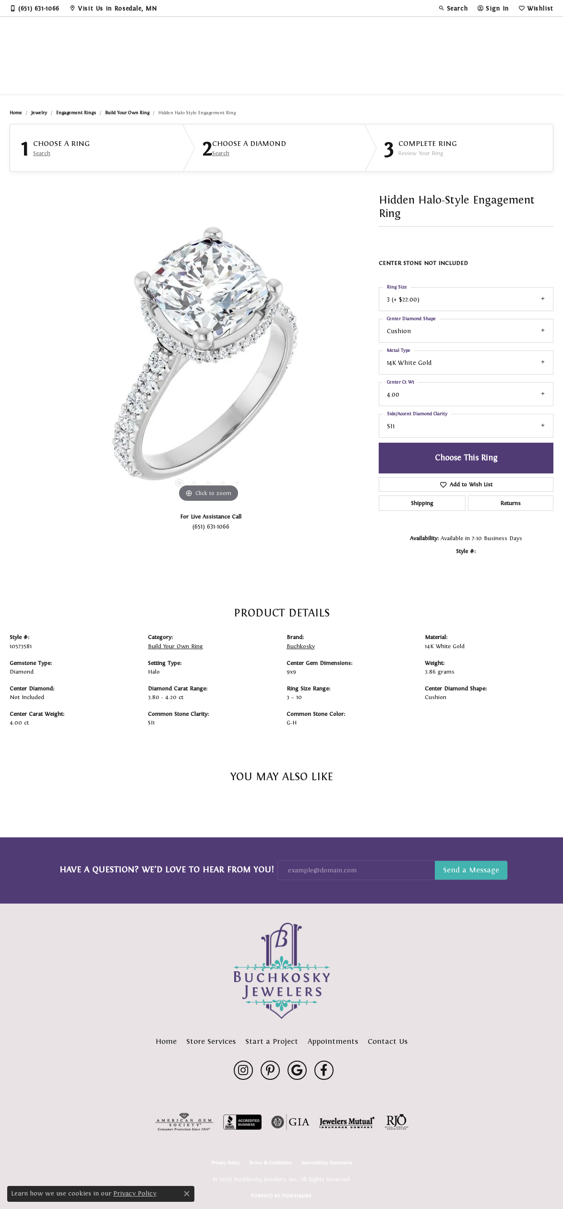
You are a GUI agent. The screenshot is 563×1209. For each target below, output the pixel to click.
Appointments (333, 1041)
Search (41, 153)
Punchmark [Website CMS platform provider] (296, 1195)
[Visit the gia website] (290, 1122)
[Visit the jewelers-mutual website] (346, 1122)
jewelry (39, 112)
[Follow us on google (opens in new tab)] (297, 1070)
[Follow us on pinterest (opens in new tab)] (270, 1070)
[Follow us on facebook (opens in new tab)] (324, 1070)
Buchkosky (301, 646)
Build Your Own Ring (127, 112)
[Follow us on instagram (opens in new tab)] (243, 1070)
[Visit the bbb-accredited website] (242, 1122)
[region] (208, 361)
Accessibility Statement (326, 1163)
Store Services (211, 1041)
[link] (35, 8)
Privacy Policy (225, 1163)
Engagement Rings (76, 112)
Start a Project (271, 1041)
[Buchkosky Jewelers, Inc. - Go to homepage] (282, 971)
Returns (511, 503)
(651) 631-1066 (210, 526)
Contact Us (387, 1041)
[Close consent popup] (187, 1194)
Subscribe (471, 870)
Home (16, 112)
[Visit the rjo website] (396, 1122)
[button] (453, 8)
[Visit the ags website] (184, 1122)
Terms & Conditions (270, 1163)
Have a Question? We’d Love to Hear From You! (167, 869)
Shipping (422, 503)
